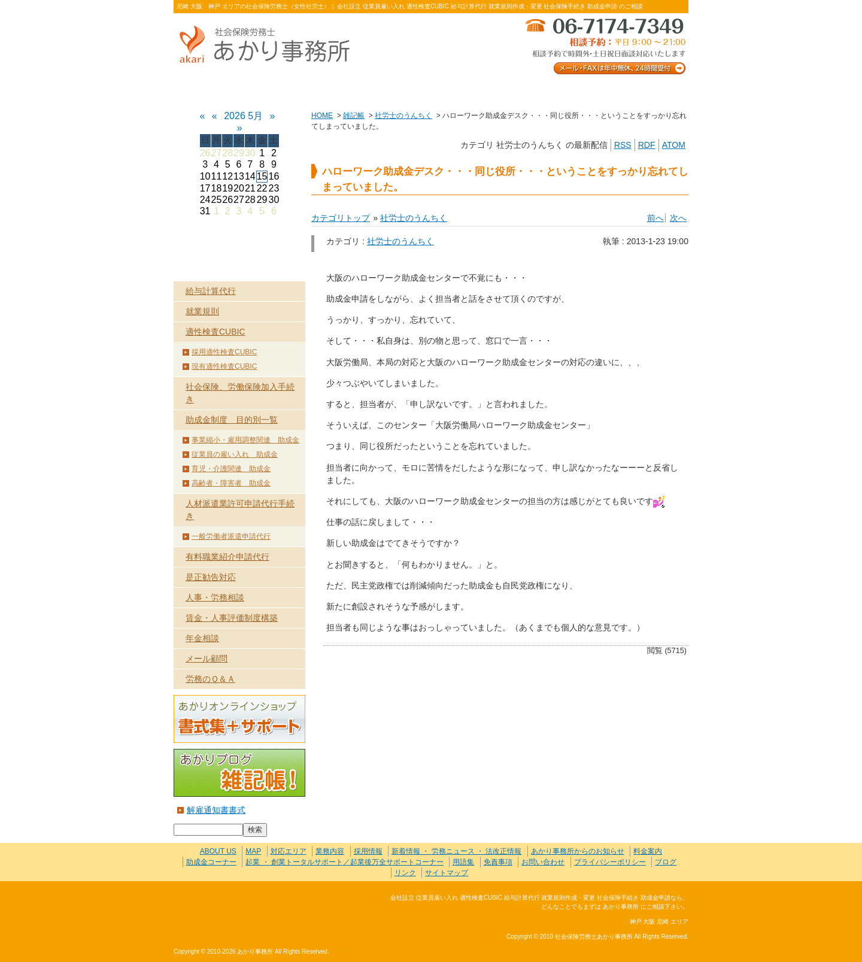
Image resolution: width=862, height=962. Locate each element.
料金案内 (637, 90)
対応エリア (288, 851)
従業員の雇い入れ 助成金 (235, 454)
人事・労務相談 (215, 597)
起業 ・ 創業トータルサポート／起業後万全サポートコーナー (344, 862)
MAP (253, 851)
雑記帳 (354, 115)
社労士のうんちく (403, 115)
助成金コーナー (211, 862)
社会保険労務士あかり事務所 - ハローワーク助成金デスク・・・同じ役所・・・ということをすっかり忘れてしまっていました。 (269, 45)
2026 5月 (243, 116)
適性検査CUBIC (215, 331)
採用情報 (368, 851)
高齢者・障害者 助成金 (231, 483)
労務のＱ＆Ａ (210, 679)
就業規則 (202, 311)
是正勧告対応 (211, 577)
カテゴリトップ (340, 218)
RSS (623, 145)
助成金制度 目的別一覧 (232, 419)
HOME (322, 115)
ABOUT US (225, 90)
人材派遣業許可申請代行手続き (240, 510)
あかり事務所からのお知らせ (577, 851)
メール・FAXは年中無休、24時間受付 (604, 45)
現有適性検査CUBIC (224, 366)
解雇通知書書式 (216, 810)
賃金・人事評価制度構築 (232, 618)
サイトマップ (446, 873)
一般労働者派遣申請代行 (231, 536)
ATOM (673, 145)
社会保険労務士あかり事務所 (224, 905)
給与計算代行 (211, 291)
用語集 (463, 862)
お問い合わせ (533, 90)
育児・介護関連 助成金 (231, 469)
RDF (646, 145)
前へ (655, 218)
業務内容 (328, 90)
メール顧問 (206, 658)
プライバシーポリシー (610, 862)
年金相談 (202, 638)
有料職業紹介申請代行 (227, 557)
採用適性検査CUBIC (224, 352)
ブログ (665, 862)
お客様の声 (431, 90)
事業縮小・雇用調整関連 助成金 (245, 440)
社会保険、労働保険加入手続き (240, 393)
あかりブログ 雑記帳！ (239, 773)
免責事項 (498, 862)
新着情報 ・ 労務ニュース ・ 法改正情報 (456, 851)
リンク (405, 873)
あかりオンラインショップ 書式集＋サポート (239, 719)
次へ (678, 218)
